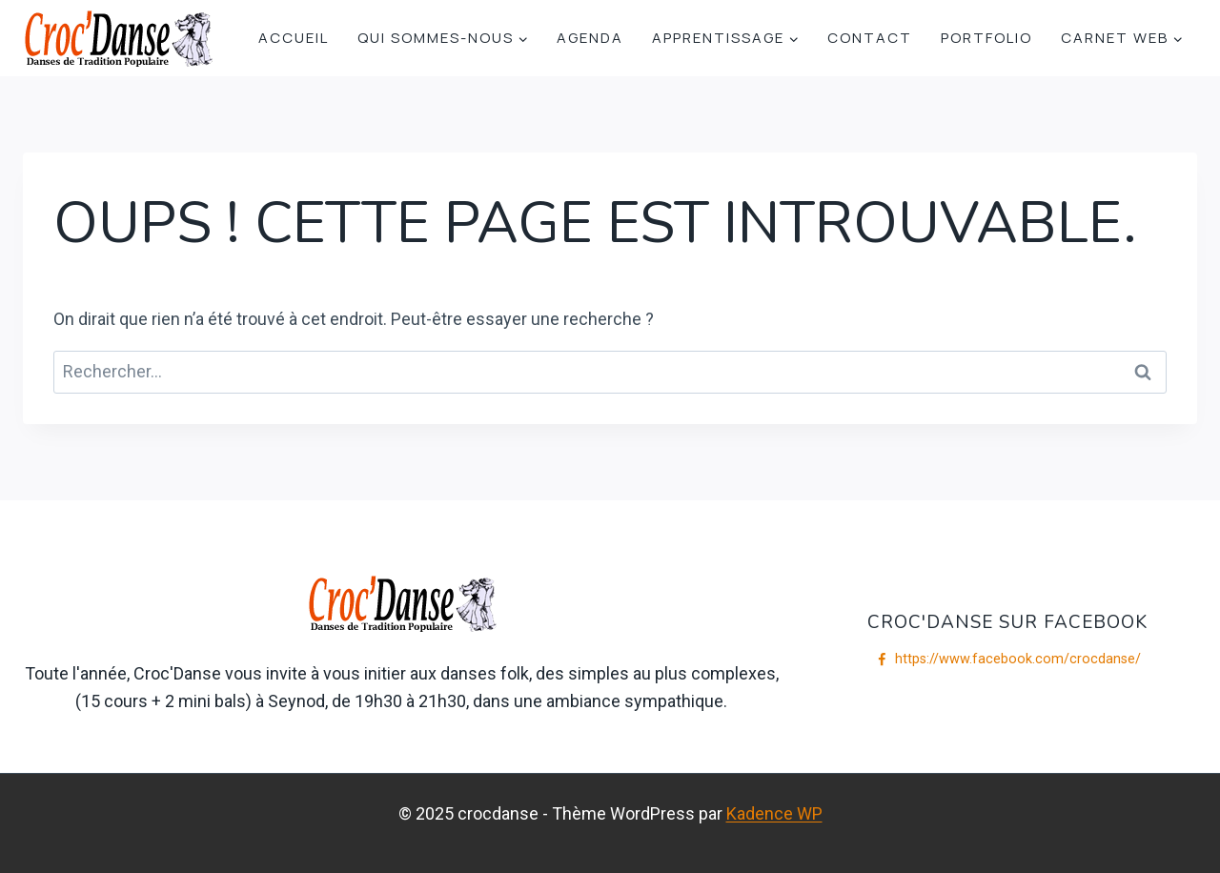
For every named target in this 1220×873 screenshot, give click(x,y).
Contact (869, 38)
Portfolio (986, 38)
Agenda (590, 38)
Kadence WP (774, 813)
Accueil (293, 38)
